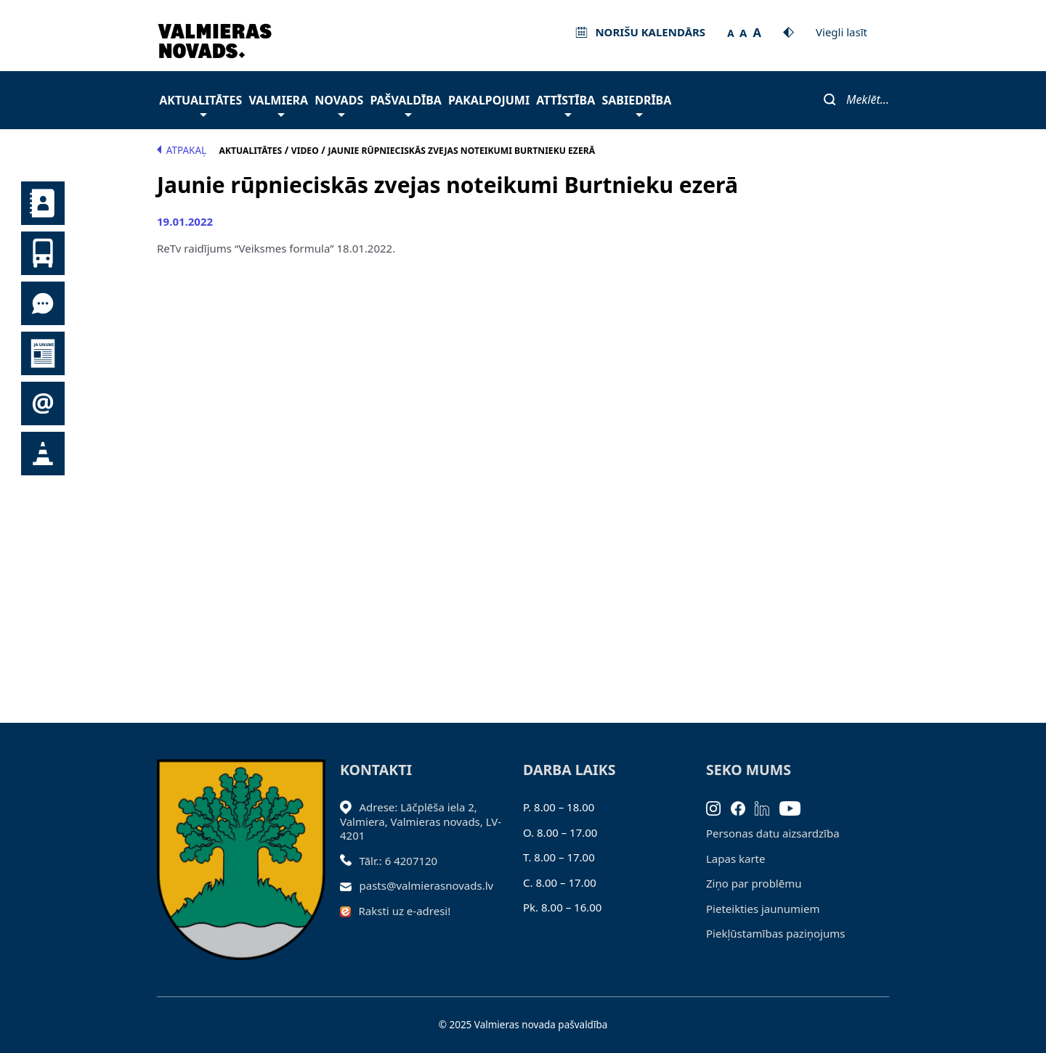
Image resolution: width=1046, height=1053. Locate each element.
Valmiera (279, 104)
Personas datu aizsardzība (773, 833)
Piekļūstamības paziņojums (775, 933)
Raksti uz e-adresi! (405, 911)
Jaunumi (43, 353)
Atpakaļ (181, 150)
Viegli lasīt (841, 32)
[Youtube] (795, 807)
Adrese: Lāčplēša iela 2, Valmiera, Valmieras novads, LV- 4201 (420, 821)
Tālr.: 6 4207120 (399, 860)
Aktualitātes (200, 104)
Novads (339, 104)
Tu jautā (43, 303)
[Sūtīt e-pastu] (350, 885)
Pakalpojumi (489, 100)
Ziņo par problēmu (753, 883)
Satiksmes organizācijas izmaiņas (43, 453)
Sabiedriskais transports (43, 253)
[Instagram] (718, 807)
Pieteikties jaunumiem (43, 403)
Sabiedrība (636, 104)
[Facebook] (743, 807)
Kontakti (43, 203)
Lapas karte (736, 858)
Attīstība (565, 104)
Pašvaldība (405, 104)
